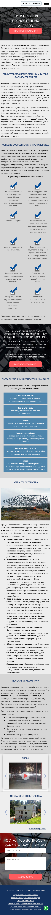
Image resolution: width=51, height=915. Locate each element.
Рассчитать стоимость (25, 364)
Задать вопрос (25, 877)
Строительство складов (25, 900)
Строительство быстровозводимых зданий (25, 906)
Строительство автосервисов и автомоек (25, 909)
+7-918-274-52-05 (31, 3)
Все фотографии (37, 828)
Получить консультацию (25, 31)
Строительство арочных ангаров (25, 895)
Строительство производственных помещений (25, 903)
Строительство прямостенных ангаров (25, 898)
